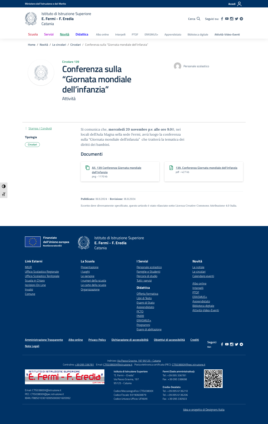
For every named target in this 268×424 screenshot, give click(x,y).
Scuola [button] (33, 34)
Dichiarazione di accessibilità (129, 339)
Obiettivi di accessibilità (169, 339)
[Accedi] (235, 4)
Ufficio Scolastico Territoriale (42, 276)
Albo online (102, 34)
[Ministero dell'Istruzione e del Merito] (45, 4)
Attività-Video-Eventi (227, 34)
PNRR (140, 316)
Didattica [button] (82, 34)
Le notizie (198, 267)
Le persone (87, 276)
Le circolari (198, 271)
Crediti (194, 339)
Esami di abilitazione (149, 329)
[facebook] (222, 18)
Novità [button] (64, 34)
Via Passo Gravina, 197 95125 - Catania (139, 361)
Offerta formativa (147, 293)
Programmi (143, 325)
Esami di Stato (145, 302)
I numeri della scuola (93, 280)
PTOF (135, 34)
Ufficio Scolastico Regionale (42, 271)
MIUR (28, 267)
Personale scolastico (149, 267)
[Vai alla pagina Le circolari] (59, 44)
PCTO (140, 311)
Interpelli (120, 34)
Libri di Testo (144, 298)
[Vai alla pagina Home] (31, 44)
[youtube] (227, 18)
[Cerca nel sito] (194, 18)
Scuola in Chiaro (35, 280)
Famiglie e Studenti (148, 271)
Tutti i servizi (144, 280)
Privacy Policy (97, 339)
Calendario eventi (203, 276)
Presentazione (89, 267)
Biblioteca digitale (198, 34)
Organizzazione (90, 289)
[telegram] (241, 18)
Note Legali (32, 346)
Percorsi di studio (147, 276)
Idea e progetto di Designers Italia (203, 409)
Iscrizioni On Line (35, 285)
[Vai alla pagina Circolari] (75, 44)
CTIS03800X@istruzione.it (117, 364)
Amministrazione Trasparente (44, 339)
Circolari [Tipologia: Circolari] (32, 144)
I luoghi (85, 271)
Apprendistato (173, 34)
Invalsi (29, 289)
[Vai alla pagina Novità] (44, 44)
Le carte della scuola (93, 285)
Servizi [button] (49, 34)
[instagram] (231, 18)
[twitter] (236, 18)
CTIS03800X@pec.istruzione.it (188, 364)
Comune (30, 294)
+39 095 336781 (84, 364)
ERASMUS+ (151, 34)
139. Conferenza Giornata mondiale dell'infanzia (206, 167)
